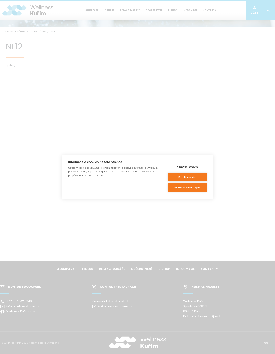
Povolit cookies (187, 177)
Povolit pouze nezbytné (187, 187)
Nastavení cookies (187, 166)
